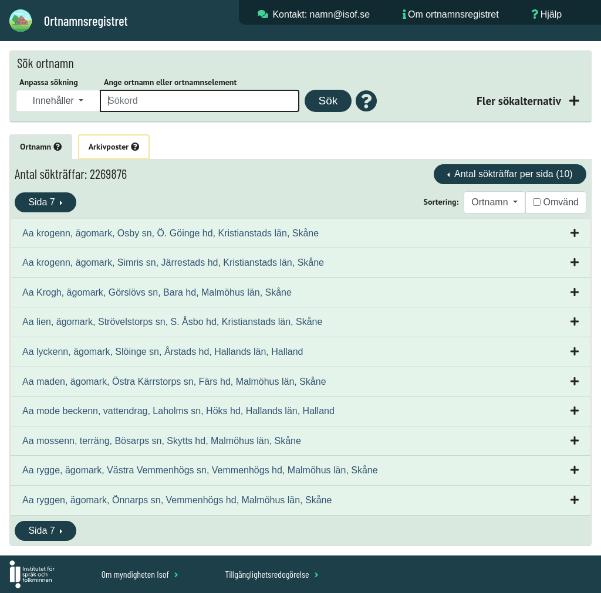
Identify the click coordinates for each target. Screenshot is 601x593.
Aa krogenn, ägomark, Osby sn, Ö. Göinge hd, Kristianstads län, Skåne (170, 233)
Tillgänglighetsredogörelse (271, 574)
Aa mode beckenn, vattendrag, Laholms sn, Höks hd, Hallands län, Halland (178, 411)
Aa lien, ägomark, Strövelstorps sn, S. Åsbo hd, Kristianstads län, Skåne (172, 322)
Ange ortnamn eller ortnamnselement (170, 82)
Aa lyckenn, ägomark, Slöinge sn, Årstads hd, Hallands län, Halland (162, 352)
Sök (327, 100)
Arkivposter (114, 146)
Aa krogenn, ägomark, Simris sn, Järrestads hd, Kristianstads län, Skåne (173, 262)
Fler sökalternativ (520, 100)
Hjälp (551, 14)
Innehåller (55, 101)
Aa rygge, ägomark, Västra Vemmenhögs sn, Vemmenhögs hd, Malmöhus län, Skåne (200, 470)
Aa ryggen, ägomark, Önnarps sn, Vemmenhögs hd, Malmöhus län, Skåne (177, 500)
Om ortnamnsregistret (453, 14)
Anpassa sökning (48, 82)
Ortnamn (41, 146)
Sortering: (441, 201)
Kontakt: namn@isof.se (321, 14)
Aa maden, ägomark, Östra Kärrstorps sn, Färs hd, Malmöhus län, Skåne (174, 382)
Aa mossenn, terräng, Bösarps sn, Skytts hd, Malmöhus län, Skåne (161, 441)
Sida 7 (43, 202)
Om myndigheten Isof (140, 574)
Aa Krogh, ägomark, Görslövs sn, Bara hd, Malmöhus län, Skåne (157, 292)
